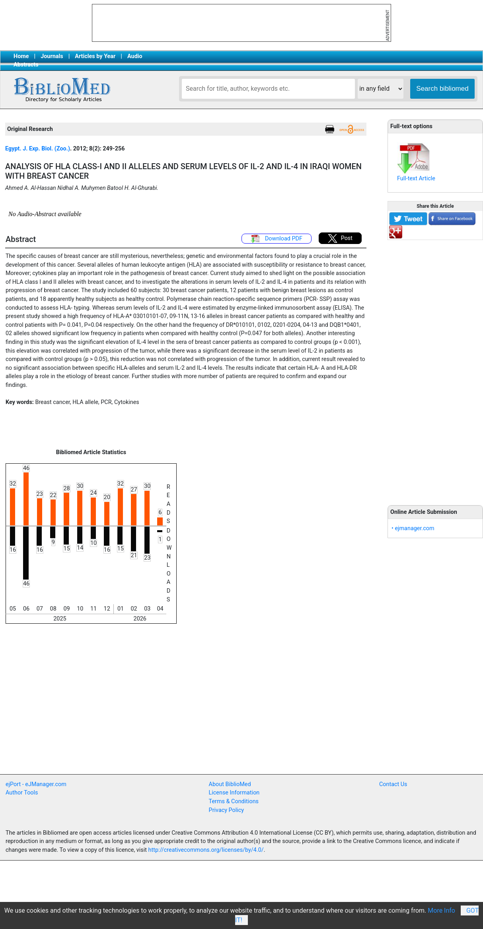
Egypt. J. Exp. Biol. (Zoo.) (37, 148)
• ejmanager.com (412, 528)
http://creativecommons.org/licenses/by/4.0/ (206, 850)
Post (340, 238)
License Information (234, 792)
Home (21, 56)
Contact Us (393, 784)
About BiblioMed (230, 784)
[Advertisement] (435, 368)
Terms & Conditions (234, 801)
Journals (52, 56)
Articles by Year (95, 56)
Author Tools (22, 792)
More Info (441, 910)
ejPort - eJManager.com (36, 784)
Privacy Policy (226, 810)
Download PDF (276, 238)
